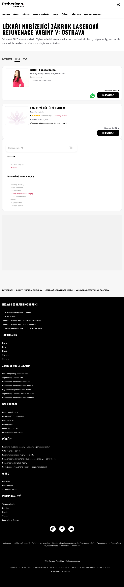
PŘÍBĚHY (26, 14)
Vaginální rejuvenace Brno (12, 377)
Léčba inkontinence (18, 197)
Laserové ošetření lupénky (12, 432)
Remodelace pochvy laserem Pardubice (18, 398)
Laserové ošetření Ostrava (47, 108)
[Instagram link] (53, 529)
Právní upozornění (87, 568)
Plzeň (4, 351)
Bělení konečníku (17, 188)
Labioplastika (15, 191)
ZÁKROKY (6, 14)
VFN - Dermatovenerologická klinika (16, 312)
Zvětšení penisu (16, 206)
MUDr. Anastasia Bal (43, 70)
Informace (7, 59)
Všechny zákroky (17, 185)
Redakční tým (7, 485)
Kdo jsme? (6, 481)
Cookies (53, 568)
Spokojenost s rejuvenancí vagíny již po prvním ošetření (24, 467)
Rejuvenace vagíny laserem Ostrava (16, 390)
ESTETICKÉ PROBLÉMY (93, 14)
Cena (25, 59)
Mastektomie (7, 424)
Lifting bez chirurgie (10, 428)
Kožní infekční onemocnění (13, 416)
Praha (4, 343)
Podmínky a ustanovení (60, 571)
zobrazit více (60, 74)
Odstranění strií (8, 420)
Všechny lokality (17, 165)
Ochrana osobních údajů (20, 568)
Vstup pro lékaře (8, 504)
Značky (5, 512)
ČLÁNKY (65, 14)
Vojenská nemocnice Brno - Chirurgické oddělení (21, 320)
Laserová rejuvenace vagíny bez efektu (18, 455)
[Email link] (71, 529)
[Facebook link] (62, 529)
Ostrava (13, 168)
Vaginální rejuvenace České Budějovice (18, 394)
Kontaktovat (108, 95)
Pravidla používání (40, 568)
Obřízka (13, 200)
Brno (4, 347)
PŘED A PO (76, 14)
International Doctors (10, 520)
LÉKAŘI (16, 14)
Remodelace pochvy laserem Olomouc (17, 386)
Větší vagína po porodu (11, 451)
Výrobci (5, 516)
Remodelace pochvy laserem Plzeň (16, 382)
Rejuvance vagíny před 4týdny (14, 463)
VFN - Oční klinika (9, 316)
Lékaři (17, 59)
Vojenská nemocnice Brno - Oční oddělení (19, 324)
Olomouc (5, 355)
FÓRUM (55, 14)
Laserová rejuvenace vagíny (21, 194)
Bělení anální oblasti (10, 412)
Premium (5, 508)
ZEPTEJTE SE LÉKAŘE (41, 14)
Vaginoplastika (16, 203)
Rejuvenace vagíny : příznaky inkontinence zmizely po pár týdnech (29, 459)
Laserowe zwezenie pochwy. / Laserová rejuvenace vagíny (26, 447)
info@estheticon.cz (72, 561)
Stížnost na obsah (9, 489)
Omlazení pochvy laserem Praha (15, 373)
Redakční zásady (104, 568)
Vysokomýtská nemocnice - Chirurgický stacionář (22, 328)
